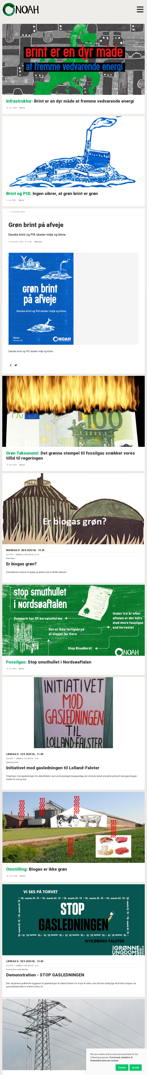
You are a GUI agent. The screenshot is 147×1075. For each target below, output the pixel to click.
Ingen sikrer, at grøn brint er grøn (52, 193)
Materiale (38, 242)
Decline (122, 1067)
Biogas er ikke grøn (36, 869)
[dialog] (116, 1061)
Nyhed (22, 108)
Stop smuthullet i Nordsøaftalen (48, 662)
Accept (135, 1067)
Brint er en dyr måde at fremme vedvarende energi (70, 101)
